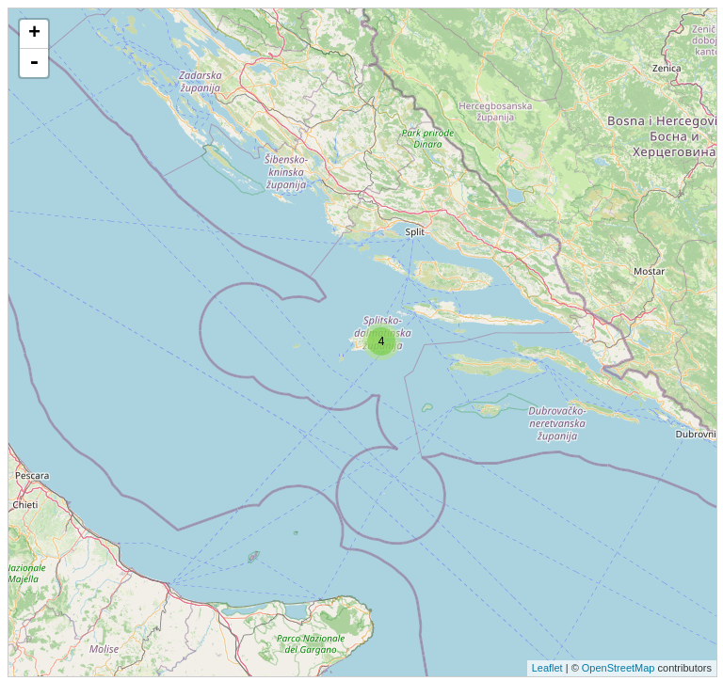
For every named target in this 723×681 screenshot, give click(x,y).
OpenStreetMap (618, 667)
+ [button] (34, 34)
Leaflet (547, 667)
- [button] (33, 63)
